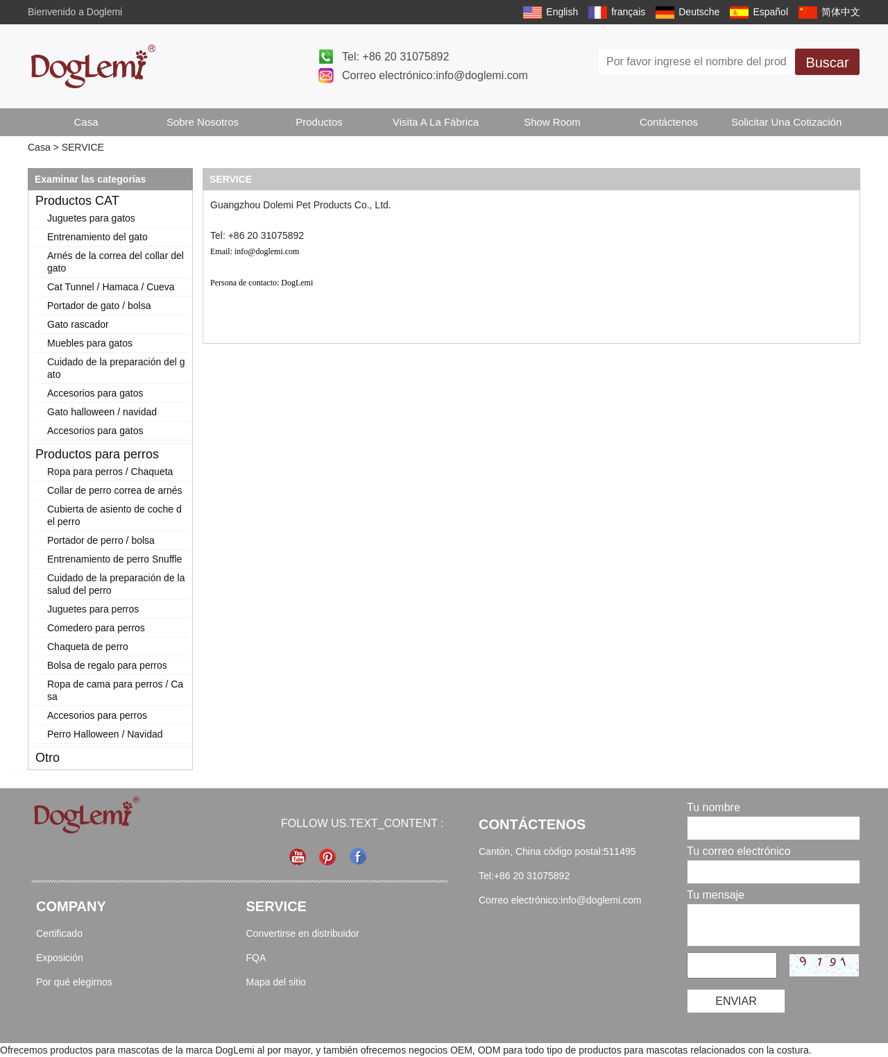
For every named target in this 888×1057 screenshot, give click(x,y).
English (562, 11)
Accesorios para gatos (95, 393)
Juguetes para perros (93, 609)
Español (770, 11)
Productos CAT (77, 201)
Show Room (552, 122)
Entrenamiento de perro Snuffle (114, 559)
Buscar (826, 62)
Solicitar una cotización (786, 122)
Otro (47, 758)
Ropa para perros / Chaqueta (110, 471)
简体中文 (840, 11)
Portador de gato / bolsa (99, 305)
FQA (256, 957)
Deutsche (698, 11)
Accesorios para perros (97, 715)
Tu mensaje (715, 895)
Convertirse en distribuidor (302, 933)
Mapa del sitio (276, 982)
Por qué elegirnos (74, 982)
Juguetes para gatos (91, 218)
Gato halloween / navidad (102, 411)
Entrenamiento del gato (97, 236)
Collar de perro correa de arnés (114, 490)
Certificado (59, 933)
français (628, 11)
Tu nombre (713, 807)
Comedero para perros (96, 627)
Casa (86, 122)
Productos (319, 122)
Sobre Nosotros (202, 122)
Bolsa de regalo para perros (107, 665)
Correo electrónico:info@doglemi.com (435, 75)
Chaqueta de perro (87, 646)
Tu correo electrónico (739, 851)
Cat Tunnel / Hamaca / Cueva (111, 286)
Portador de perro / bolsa (101, 540)
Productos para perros (97, 454)
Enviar (736, 1001)
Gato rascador (78, 324)
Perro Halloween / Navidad (105, 734)
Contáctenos (669, 122)
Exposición (59, 957)
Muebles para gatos (90, 343)
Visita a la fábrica (436, 122)
